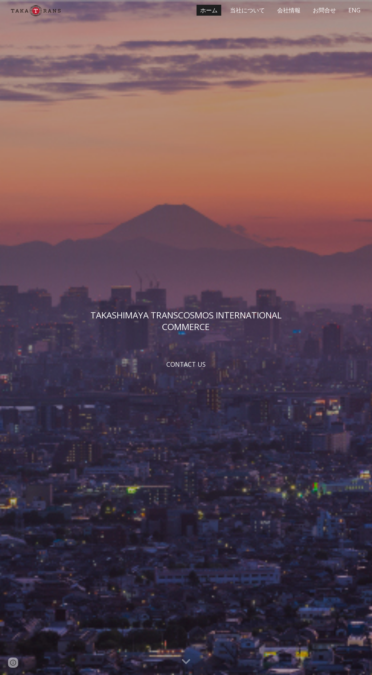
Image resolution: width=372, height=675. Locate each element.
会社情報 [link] (288, 10)
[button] (186, 662)
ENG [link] (354, 10)
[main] (186, 320)
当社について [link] (247, 10)
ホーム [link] (209, 10)
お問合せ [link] (324, 10)
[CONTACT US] (186, 364)
